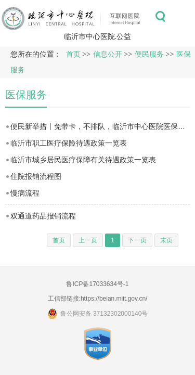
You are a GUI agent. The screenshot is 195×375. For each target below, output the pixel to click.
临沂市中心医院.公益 (98, 36)
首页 (73, 54)
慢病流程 (25, 193)
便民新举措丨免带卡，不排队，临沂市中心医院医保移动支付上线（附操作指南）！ (100, 126)
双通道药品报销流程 (43, 216)
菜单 (183, 16)
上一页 (88, 240)
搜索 (160, 16)
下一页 (137, 240)
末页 (166, 240)
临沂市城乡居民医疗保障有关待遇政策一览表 (83, 160)
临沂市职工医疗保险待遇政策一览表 (68, 143)
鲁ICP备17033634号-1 (97, 284)
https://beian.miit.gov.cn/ (114, 298)
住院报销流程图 (35, 176)
